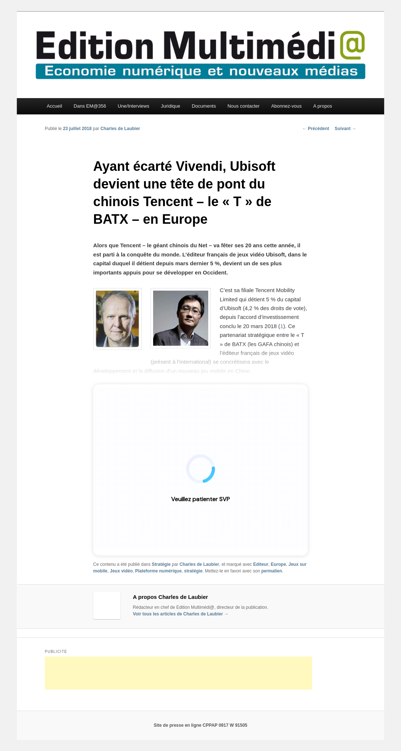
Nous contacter (243, 106)
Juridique (170, 106)
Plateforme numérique (158, 571)
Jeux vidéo (121, 571)
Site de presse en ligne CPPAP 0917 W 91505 (200, 725)
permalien (271, 571)
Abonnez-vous (286, 106)
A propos (322, 106)
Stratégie (161, 564)
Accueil (54, 106)
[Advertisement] (178, 673)
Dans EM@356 (90, 106)
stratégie (193, 571)
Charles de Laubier (120, 128)
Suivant (345, 128)
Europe (278, 564)
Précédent (315, 128)
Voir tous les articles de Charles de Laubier (181, 614)
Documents (204, 106)
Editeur (260, 564)
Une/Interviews (133, 106)
